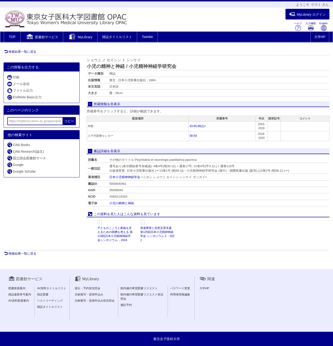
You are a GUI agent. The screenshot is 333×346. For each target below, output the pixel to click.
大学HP (319, 37)
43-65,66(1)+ (197, 126)
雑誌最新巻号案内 (19, 294)
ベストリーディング (50, 300)
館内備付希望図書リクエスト (139, 288)
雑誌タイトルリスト (117, 37)
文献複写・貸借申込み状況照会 (95, 300)
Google (15, 164)
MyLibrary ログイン (307, 14)
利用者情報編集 (180, 294)
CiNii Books (18, 144)
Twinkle (147, 37)
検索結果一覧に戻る (20, 51)
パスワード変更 (180, 288)
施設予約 (126, 305)
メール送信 (18, 83)
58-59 (193, 135)
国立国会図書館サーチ (26, 158)
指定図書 (42, 294)
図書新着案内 (16, 288)
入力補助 (310, 26)
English (323, 26)
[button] (42, 37)
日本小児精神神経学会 (124, 177)
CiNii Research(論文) (25, 151)
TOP (12, 37)
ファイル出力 (20, 90)
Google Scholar (21, 171)
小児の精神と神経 (121, 203)
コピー (69, 121)
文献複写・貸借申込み (89, 294)
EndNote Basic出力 (24, 97)
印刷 (13, 77)
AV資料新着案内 (18, 300)
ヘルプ (298, 26)
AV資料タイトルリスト (51, 288)
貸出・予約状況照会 (87, 288)
